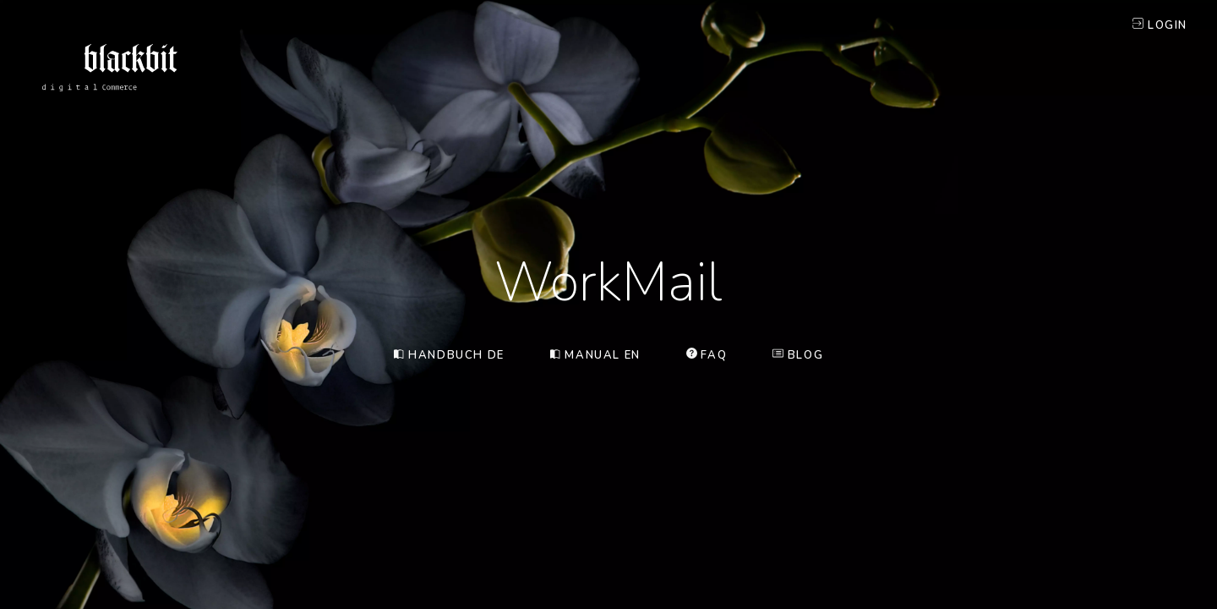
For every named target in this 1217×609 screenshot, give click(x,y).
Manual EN (595, 355)
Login (1159, 25)
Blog (797, 355)
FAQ (706, 355)
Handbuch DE (449, 355)
